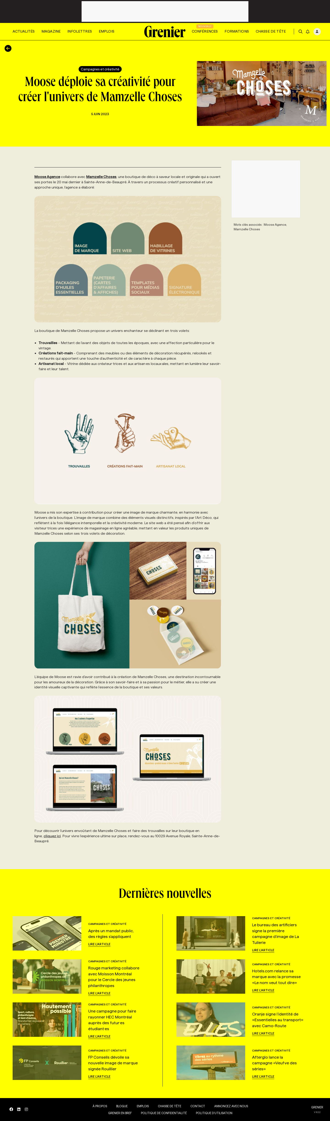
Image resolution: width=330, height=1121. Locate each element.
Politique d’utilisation (213, 1113)
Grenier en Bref (118, 1113)
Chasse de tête (271, 31)
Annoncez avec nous (230, 1106)
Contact (196, 1106)
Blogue (120, 1106)
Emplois (106, 31)
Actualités (24, 31)
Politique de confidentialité (162, 1113)
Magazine (50, 31)
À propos (98, 1106)
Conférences (205, 31)
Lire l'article (99, 944)
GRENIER (317, 1107)
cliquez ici (52, 836)
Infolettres (79, 31)
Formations (237, 31)
